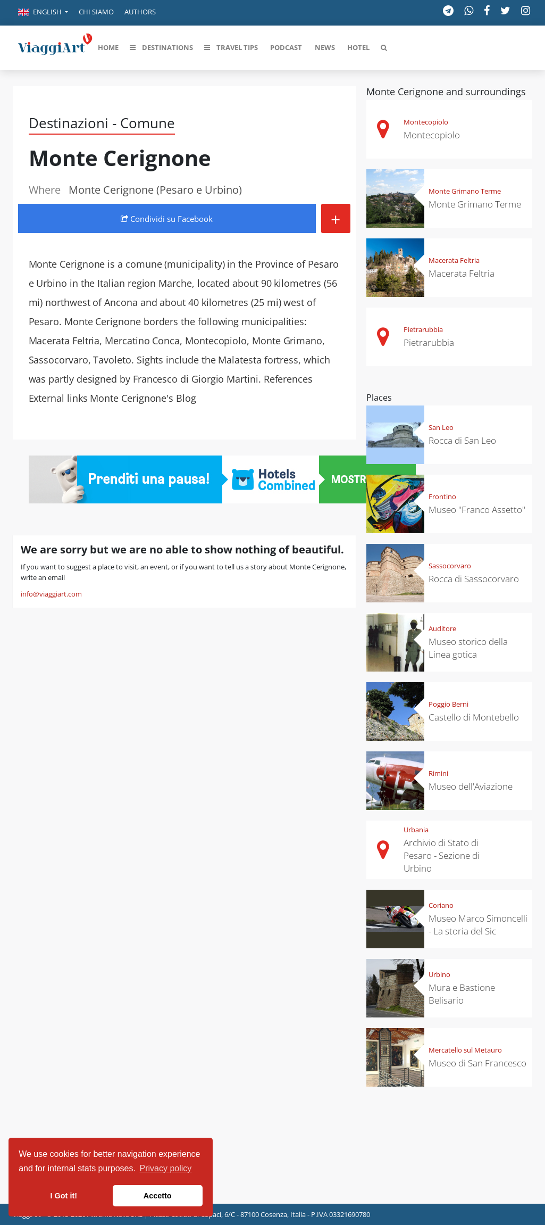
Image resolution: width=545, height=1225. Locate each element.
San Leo (441, 427)
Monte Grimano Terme (465, 191)
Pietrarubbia (423, 329)
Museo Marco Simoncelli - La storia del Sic (478, 924)
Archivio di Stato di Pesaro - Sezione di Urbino (442, 855)
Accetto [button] (158, 1195)
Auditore (442, 628)
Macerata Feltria (454, 260)
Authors (140, 11)
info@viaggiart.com (51, 594)
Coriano (441, 905)
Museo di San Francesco (477, 1063)
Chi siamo (96, 11)
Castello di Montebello (474, 717)
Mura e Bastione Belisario (462, 993)
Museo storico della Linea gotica (468, 647)
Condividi (167, 218)
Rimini (438, 773)
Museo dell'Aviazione (471, 786)
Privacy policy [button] (166, 1168)
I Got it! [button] (64, 1195)
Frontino (442, 496)
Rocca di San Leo (462, 440)
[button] (43, 12)
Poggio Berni (448, 704)
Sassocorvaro (450, 565)
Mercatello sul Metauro (465, 1050)
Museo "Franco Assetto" (477, 509)
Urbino (439, 974)
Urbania (416, 829)
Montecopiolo (426, 122)
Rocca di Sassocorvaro (474, 579)
